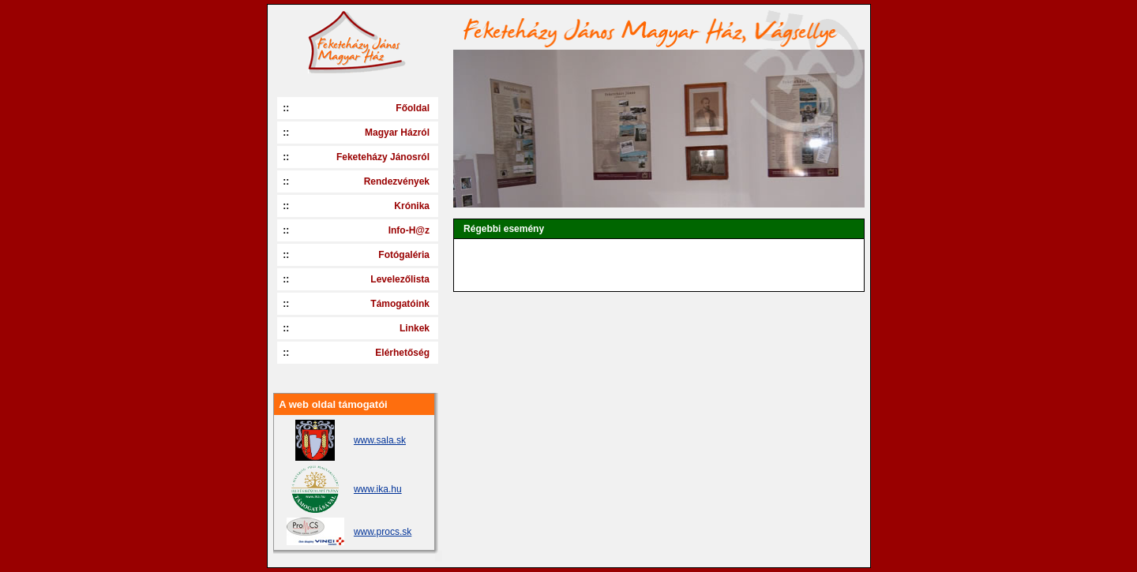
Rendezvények (397, 181)
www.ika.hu (378, 489)
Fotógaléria (404, 254)
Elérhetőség (402, 352)
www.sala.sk (380, 440)
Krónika (412, 205)
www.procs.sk (382, 531)
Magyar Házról (397, 132)
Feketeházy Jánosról (383, 157)
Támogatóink (400, 303)
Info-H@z (409, 230)
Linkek (415, 328)
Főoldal (413, 108)
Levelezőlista (400, 279)
